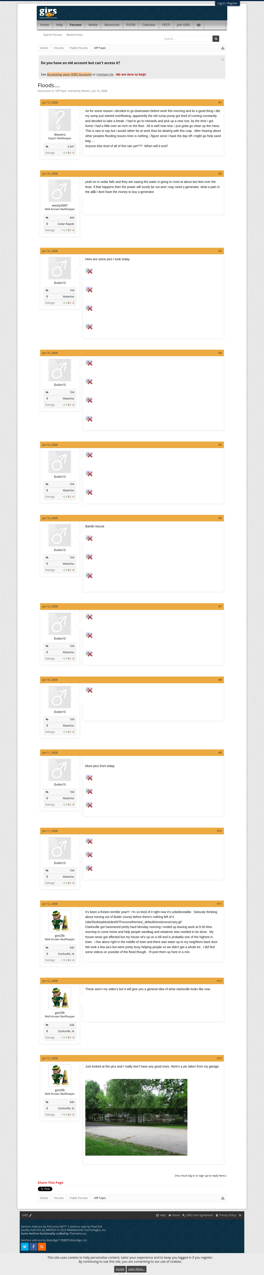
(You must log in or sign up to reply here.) (200, 1176)
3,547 (70, 146)
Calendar (148, 25)
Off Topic (61, 91)
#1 (220, 102)
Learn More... (136, 1269)
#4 (220, 353)
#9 (220, 753)
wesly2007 (60, 205)
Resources (111, 25)
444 (72, 218)
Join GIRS (183, 25)
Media (92, 25)
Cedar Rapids (66, 224)
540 (72, 947)
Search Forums (52, 35)
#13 (219, 1058)
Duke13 (60, 283)
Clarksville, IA (66, 954)
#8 (220, 680)
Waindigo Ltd (78, 1240)
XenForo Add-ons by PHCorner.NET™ (44, 1226)
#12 (219, 981)
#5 (220, 445)
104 (72, 290)
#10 (219, 831)
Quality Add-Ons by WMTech (63, 1230)
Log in (221, 3)
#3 (220, 251)
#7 (220, 606)
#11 (219, 904)
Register (232, 3)
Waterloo (68, 296)
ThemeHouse (77, 1233)
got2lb (60, 936)
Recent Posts (75, 35)
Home (44, 25)
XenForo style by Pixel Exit (86, 1226)
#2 (220, 173)
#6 (220, 518)
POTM (131, 25)
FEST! (166, 25)
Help (59, 25)
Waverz (85, 91)
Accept (120, 1269)
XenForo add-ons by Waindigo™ (40, 1240)
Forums (76, 25)
